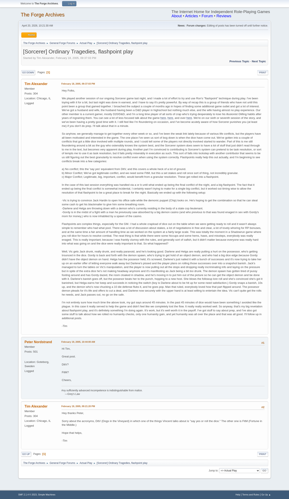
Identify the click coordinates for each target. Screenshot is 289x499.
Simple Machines (46, 494)
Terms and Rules (250, 494)
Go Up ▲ (266, 494)
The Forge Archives (43, 14)
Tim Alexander (36, 84)
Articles (191, 16)
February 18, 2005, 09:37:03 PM (78, 83)
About (177, 16)
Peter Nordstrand (38, 342)
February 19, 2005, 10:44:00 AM (78, 342)
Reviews (223, 16)
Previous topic (239, 61)
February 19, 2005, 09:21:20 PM (78, 406)
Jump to (213, 470)
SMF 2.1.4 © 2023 (27, 494)
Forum (207, 16)
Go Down (28, 72)
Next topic (259, 61)
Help (238, 494)
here (163, 117)
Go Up (26, 454)
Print (262, 72)
